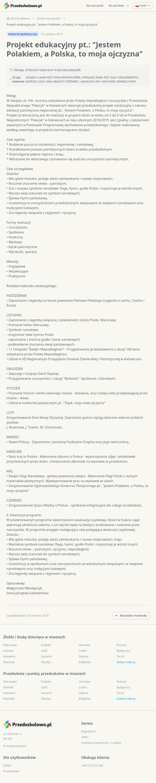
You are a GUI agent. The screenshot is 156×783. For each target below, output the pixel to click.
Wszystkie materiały (131, 615)
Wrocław (84, 645)
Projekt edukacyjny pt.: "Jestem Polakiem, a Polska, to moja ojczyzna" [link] (52, 24)
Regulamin (88, 731)
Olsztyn (46, 662)
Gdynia (83, 656)
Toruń (120, 656)
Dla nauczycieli (94, 5)
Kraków (46, 645)
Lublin (83, 651)
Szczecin (46, 656)
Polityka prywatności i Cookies (101, 743)
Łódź (44, 651)
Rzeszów (9, 662)
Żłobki (7, 765)
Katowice (9, 656)
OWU (84, 737)
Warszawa (10, 645)
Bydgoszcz (124, 651)
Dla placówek (119, 5)
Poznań (122, 645)
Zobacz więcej (126, 662)
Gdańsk (8, 651)
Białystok (85, 662)
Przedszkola (11, 771)
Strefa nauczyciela (49, 18)
